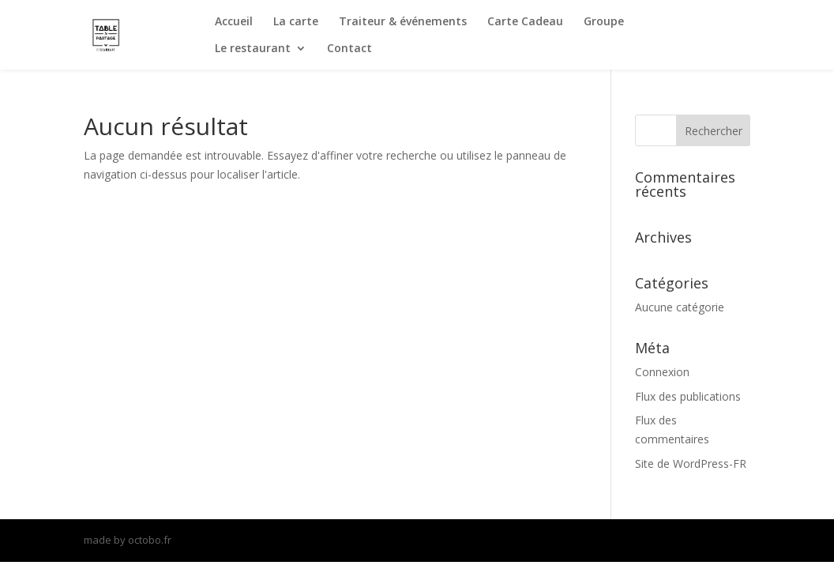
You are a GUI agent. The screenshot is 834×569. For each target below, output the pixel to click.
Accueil (234, 22)
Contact (349, 49)
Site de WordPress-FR (690, 463)
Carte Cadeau (525, 22)
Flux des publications (688, 396)
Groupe (604, 22)
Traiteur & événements (403, 22)
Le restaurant (253, 49)
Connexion (662, 371)
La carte (295, 22)
